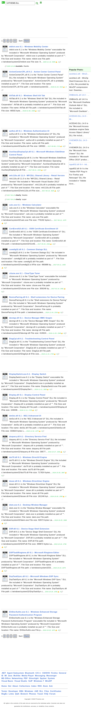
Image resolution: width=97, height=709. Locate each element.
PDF (26, 678)
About (15, 686)
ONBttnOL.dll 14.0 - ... (79, 95)
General (62, 673)
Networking (17, 678)
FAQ (46, 694)
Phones (32, 694)
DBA (21, 691)
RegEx (4, 694)
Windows (29, 691)
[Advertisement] (34, 22)
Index (34, 686)
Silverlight (34, 678)
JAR (36, 691)
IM (6, 676)
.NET (3, 673)
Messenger (51, 676)
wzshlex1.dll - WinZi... (79, 74)
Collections (24, 686)
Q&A (17, 694)
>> (15, 41)
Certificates (55, 691)
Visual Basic (7, 681)
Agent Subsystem (15, 673)
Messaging (40, 676)
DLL (41, 691)
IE (2, 676)
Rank (26, 41)
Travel (40, 694)
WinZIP (48, 681)
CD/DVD (46, 673)
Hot (9, 686)
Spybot (43, 678)
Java (10, 676)
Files (46, 691)
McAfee (16, 676)
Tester (4, 691)
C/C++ (38, 673)
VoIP (30, 681)
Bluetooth (29, 673)
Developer (13, 691)
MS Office (6, 678)
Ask (51, 686)
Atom (45, 686)
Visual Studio (20, 681)
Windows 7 (39, 681)
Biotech (24, 694)
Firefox (54, 673)
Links (11, 694)
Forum (52, 694)
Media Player (28, 676)
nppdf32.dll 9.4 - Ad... (79, 164)
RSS (40, 686)
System (51, 678)
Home (4, 686)
